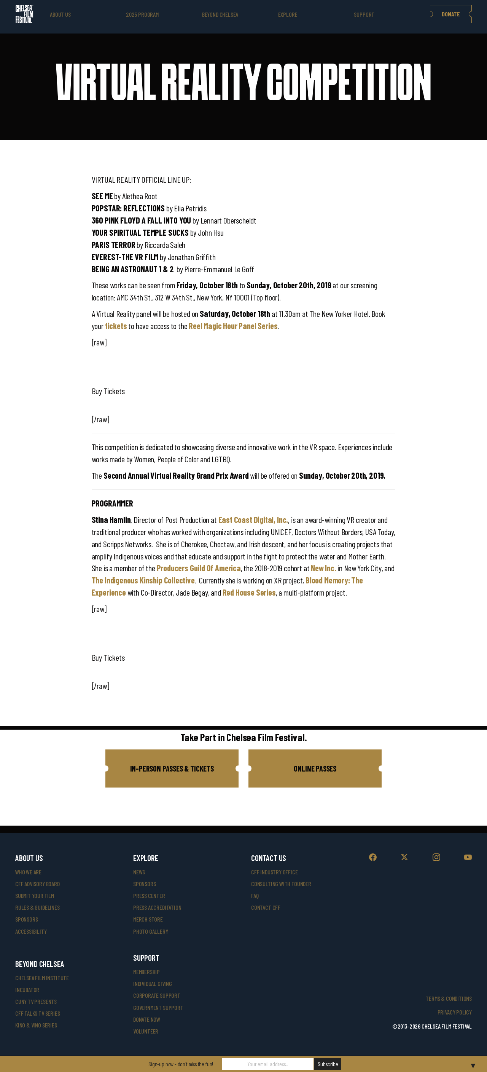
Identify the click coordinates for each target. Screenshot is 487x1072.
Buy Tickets (108, 391)
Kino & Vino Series (36, 1025)
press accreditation (157, 907)
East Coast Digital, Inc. (253, 519)
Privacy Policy (455, 1012)
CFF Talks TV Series (37, 1013)
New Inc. (323, 568)
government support (158, 1007)
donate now (146, 1019)
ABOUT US (60, 14)
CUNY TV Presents (36, 1001)
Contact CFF (265, 907)
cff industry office (274, 871)
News (139, 871)
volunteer (145, 1031)
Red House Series (249, 592)
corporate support (156, 995)
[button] (172, 768)
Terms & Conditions (449, 998)
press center (149, 895)
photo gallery (150, 931)
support (364, 14)
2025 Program (142, 14)
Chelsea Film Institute (42, 977)
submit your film (34, 895)
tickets (116, 326)
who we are (28, 871)
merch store (148, 919)
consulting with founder (281, 883)
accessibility (31, 931)
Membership (146, 971)
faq (254, 895)
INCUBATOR (27, 989)
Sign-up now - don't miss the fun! (180, 1064)
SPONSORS (144, 883)
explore (288, 14)
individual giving (152, 983)
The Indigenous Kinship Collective (143, 580)
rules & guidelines (37, 907)
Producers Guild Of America (199, 568)
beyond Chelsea (220, 14)
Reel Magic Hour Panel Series (233, 326)
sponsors (26, 919)
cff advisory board (37, 883)
